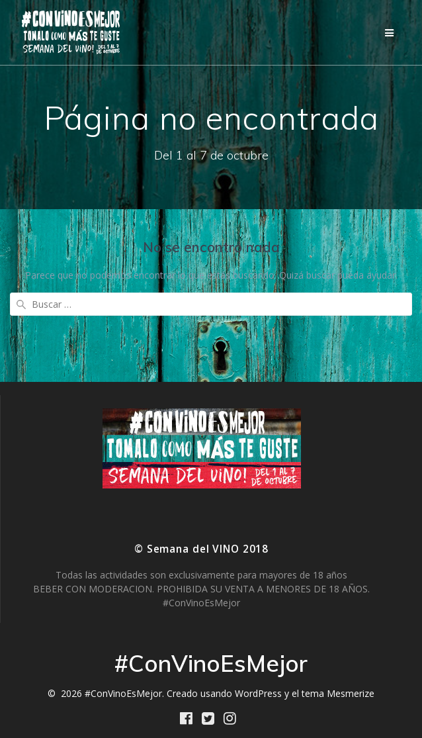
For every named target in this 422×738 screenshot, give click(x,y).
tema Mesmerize (338, 693)
